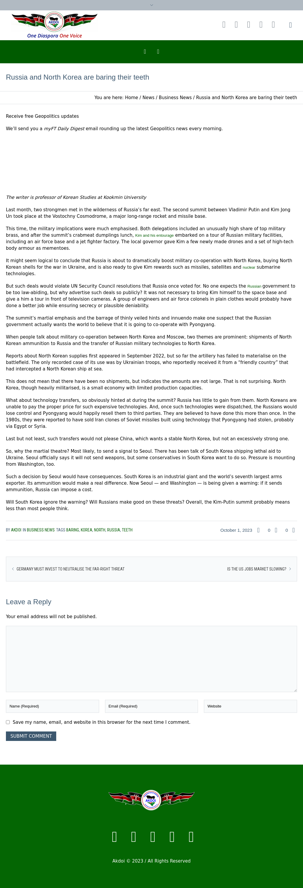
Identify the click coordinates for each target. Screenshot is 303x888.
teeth (127, 530)
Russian (254, 286)
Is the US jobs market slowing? (256, 569)
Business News (175, 97)
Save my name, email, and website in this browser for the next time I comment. (102, 722)
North (99, 530)
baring (72, 530)
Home (131, 97)
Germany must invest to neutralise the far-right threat (71, 569)
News (148, 97)
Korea (86, 530)
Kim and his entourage (154, 235)
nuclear (249, 267)
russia (113, 530)
